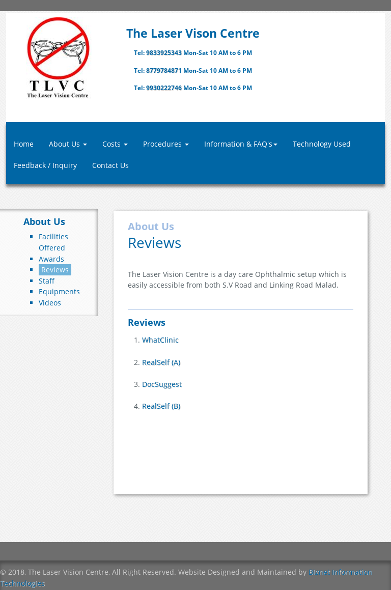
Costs (115, 144)
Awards (51, 259)
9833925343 (164, 52)
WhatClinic (160, 340)
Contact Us (110, 165)
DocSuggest (162, 384)
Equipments (59, 291)
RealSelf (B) (161, 406)
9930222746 (164, 87)
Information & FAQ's (240, 144)
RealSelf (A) (161, 362)
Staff (46, 281)
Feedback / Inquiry (45, 165)
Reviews (55, 269)
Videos (50, 302)
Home (24, 144)
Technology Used (322, 144)
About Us (68, 144)
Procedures (166, 144)
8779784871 (164, 70)
